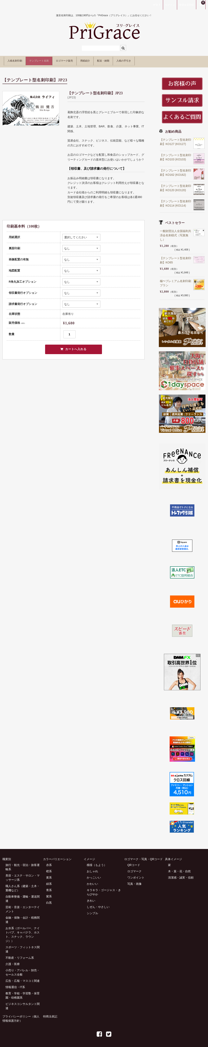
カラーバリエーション (57, 856)
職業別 (6, 856)
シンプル (92, 911)
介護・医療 (12, 961)
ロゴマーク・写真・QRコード (143, 856)
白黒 (49, 900)
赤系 (49, 862)
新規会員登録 (186, 4)
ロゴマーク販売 (87, 60)
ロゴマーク (134, 869)
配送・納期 (142, 60)
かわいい (92, 881)
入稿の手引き (171, 60)
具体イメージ (173, 856)
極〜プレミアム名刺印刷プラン (175, 281)
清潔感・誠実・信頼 (181, 875)
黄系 (49, 875)
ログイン (170, 4)
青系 (49, 887)
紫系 (49, 894)
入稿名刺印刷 (18, 60)
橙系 (49, 869)
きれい (91, 898)
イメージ (89, 856)
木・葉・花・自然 (179, 869)
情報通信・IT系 (15, 984)
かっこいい (94, 875)
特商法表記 (50, 1014)
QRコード (133, 862)
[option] (31, 106)
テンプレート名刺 (51, 60)
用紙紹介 (116, 60)
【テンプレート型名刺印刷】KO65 (175, 258)
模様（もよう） (97, 862)
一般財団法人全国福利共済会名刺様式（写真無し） (175, 233)
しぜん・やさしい (98, 904)
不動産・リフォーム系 (19, 955)
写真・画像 (134, 881)
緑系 (49, 881)
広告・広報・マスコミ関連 (22, 978)
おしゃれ (92, 869)
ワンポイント (135, 875)
